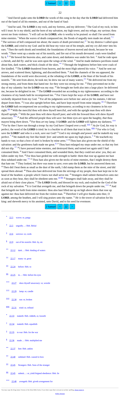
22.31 (13, 307)
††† (114, 121)
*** (15, 117)
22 (66, 3)
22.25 (12, 275)
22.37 (12, 348)
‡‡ (102, 102)
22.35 (11, 332)
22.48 (13, 381)
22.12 (12, 250)
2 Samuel (51, 3)
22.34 (11, 324)
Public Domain (60, 394)
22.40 (12, 357)
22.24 (12, 266)
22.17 (12, 258)
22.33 (11, 316)
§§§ (93, 128)
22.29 (13, 291)
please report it (79, 390)
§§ (9, 109)
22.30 (13, 299)
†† (85, 79)
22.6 (11, 234)
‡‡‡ (88, 124)
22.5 (11, 217)
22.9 (11, 242)
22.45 (12, 365)
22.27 (13, 283)
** (60, 64)
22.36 (11, 340)
